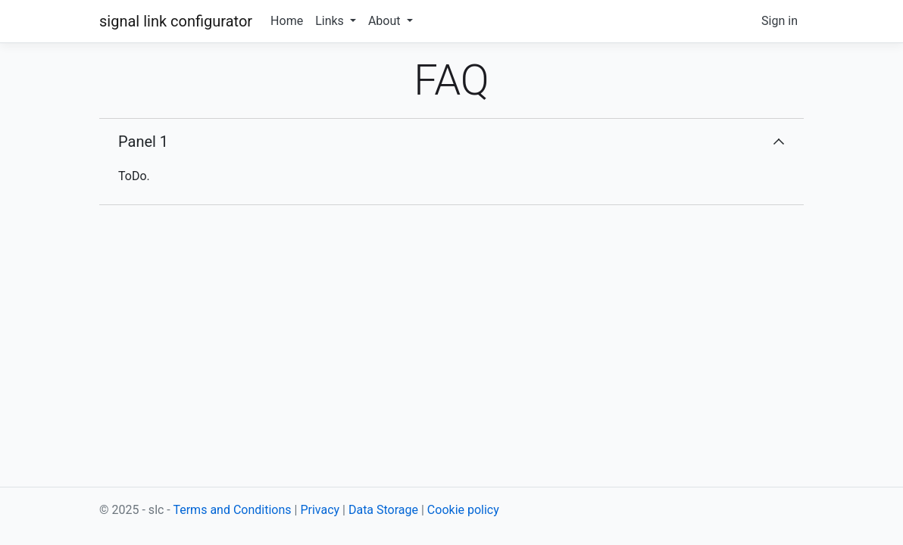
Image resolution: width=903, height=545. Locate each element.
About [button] (386, 21)
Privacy (319, 510)
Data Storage (383, 510)
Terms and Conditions (232, 510)
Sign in (779, 21)
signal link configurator (175, 21)
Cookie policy (463, 510)
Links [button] (331, 21)
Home (286, 21)
